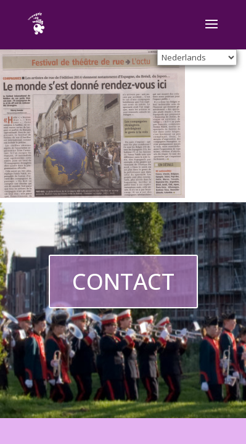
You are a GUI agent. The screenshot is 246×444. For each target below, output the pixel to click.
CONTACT (123, 281)
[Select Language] (197, 57)
